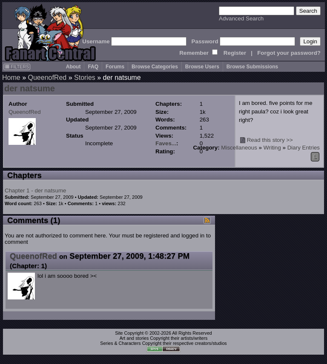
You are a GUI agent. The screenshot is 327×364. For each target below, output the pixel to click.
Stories (84, 77)
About (73, 67)
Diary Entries (303, 147)
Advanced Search (241, 18)
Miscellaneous (239, 147)
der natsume (29, 88)
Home (11, 77)
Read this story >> (270, 140)
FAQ (93, 67)
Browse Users (202, 67)
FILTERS (17, 66)
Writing (272, 147)
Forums (115, 67)
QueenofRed (47, 77)
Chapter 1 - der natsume (35, 190)
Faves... (165, 143)
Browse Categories (155, 67)
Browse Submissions (252, 67)
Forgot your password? (289, 53)
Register (235, 53)
